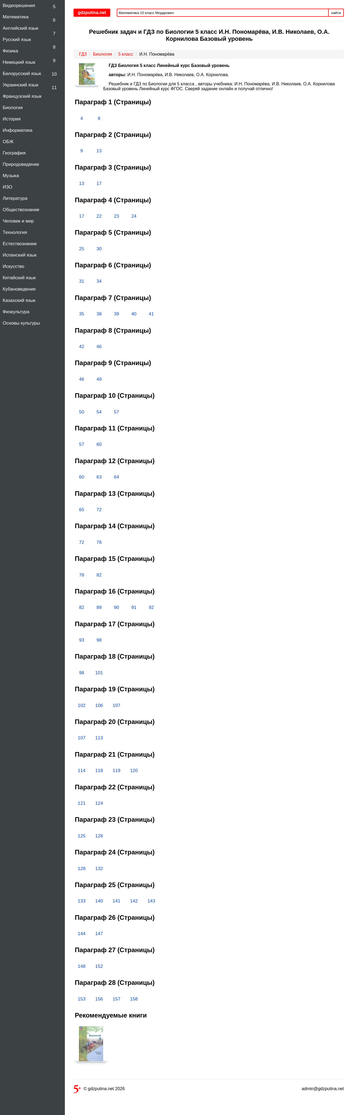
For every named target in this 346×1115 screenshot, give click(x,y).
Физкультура (16, 311)
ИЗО (7, 187)
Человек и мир (18, 221)
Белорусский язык (22, 73)
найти (336, 13)
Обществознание (21, 209)
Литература (15, 198)
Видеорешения (19, 5)
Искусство (13, 266)
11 (54, 87)
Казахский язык (19, 300)
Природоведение (21, 164)
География (14, 153)
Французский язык (22, 96)
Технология (15, 232)
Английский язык (20, 28)
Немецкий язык (19, 62)
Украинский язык (20, 84)
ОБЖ (8, 141)
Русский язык (17, 39)
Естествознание (20, 243)
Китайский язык (19, 277)
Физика (10, 50)
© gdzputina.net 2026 (99, 1089)
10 (54, 74)
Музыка (11, 175)
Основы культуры (21, 323)
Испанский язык (19, 255)
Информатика (17, 130)
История (12, 119)
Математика (16, 16)
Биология (13, 107)
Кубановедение (19, 289)
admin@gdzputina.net (323, 1088)
